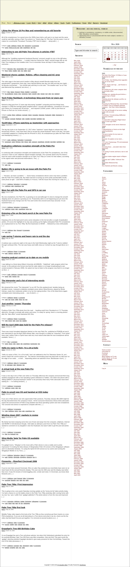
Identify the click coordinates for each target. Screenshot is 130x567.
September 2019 (79, 191)
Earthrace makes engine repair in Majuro (114, 156)
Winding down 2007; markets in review (20, 415)
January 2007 (78, 440)
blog (39, 23)
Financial (105, 221)
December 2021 (78, 147)
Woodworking (106, 341)
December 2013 (78, 304)
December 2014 (78, 285)
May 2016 (77, 257)
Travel (104, 331)
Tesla (103, 324)
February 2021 (78, 164)
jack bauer (10, 365)
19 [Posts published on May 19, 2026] (112, 57)
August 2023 (78, 114)
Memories (10, 68)
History (30, 115)
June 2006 (77, 452)
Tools (103, 329)
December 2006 (78, 442)
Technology (28, 45)
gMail (44, 23)
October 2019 (78, 190)
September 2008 (79, 408)
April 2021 (77, 160)
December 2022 (78, 127)
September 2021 (79, 152)
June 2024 (77, 98)
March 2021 (77, 162)
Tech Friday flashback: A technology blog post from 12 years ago (32, 98)
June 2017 (77, 236)
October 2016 (78, 249)
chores (16, 93)
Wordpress (83, 565)
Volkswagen (35, 501)
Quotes (104, 293)
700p (6, 299)
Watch (104, 338)
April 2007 (77, 435)
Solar (103, 313)
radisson (10, 253)
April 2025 (77, 82)
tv (35, 457)
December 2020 (78, 167)
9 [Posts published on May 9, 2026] (125, 52)
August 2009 (78, 390)
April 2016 (77, 259)
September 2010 (79, 368)
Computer (24, 115)
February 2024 (78, 105)
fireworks (13, 480)
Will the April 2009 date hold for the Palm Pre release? (27, 325)
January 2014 (78, 303)
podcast (14, 276)
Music (104, 270)
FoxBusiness (76, 23)
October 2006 (78, 445)
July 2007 (77, 431)
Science (104, 306)
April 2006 (77, 455)
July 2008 (77, 411)
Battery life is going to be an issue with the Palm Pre (26, 169)
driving (10, 320)
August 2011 (78, 350)
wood (29, 70)
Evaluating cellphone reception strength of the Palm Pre (28, 146)
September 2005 (79, 467)
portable (27, 118)
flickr (6, 434)
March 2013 (77, 319)
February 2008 (78, 419)
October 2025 (78, 72)
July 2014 (77, 293)
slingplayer (23, 457)
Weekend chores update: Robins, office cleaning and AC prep (31, 75)
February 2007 (78, 439)
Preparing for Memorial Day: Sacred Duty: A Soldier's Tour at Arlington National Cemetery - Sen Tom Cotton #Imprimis (115, 105)
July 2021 (77, 155)
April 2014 (77, 298)
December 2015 (78, 265)
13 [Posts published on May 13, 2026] (115, 55)
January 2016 (78, 263)
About (9, 23)
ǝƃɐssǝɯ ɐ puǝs (19, 23)
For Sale (104, 225)
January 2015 (78, 283)
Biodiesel (105, 195)
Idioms (104, 247)
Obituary (104, 275)
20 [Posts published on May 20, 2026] (115, 57)
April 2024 (77, 101)
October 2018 (78, 209)
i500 (22, 142)
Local (15, 478)
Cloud (104, 205)
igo (9, 434)
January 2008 (78, 421)
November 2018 (79, 208)
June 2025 (77, 78)
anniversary (8, 142)
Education (105, 213)
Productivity (48, 115)
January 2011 (78, 362)
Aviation (104, 192)
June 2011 (77, 354)
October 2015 (78, 268)
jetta (13, 503)
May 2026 (77, 60)
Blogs (13, 115)
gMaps (56, 23)
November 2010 (79, 365)
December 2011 (78, 344)
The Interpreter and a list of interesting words (23, 280)
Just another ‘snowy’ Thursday (16, 304)
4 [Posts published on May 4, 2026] (108, 52)
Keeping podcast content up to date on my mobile (25, 257)
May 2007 (77, 434)
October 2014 (78, 288)
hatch (29, 93)
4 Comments (42, 501)
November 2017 (79, 227)
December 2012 (78, 324)
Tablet (53, 115)
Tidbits (104, 326)
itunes (6, 276)
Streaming (105, 318)
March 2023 (77, 123)
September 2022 (79, 132)
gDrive (50, 23)
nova (20, 411)
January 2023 (78, 126)
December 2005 (78, 462)
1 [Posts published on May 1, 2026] (122, 50)
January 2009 (78, 401)
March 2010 (77, 378)
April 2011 (77, 357)
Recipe (104, 298)
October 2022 (78, 131)
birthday (7, 547)
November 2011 (79, 345)
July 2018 (77, 214)
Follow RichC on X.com (109, 358)
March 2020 (77, 182)
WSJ (89, 23)
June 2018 (77, 216)
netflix (16, 299)
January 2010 (78, 381)
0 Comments (35, 45)
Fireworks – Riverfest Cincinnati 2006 (19, 461)
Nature (12, 92)
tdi (19, 503)
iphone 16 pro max (14, 47)
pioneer (43, 93)
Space (104, 315)
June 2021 (77, 157)
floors (6, 70)
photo (20, 299)
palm (21, 47)
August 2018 (78, 213)
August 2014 (78, 291)
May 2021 (77, 159)
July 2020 (77, 175)
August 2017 (78, 232)
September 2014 (79, 290)
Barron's (96, 23)
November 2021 (79, 149)
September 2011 (79, 349)
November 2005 (79, 463)
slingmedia (16, 457)
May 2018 (77, 218)
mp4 (17, 480)
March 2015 (77, 280)
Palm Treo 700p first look (13, 507)
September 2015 (79, 270)
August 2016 (78, 252)
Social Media (20, 68)
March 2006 (77, 457)
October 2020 (78, 170)
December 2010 (78, 363)
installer (15, 70)
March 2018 (77, 221)
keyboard (12, 434)
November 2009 (79, 385)
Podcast (104, 284)
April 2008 (77, 416)
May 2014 (77, 296)
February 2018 (78, 222)
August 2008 (78, 409)
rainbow (16, 253)
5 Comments (17, 409)
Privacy (104, 288)
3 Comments (17, 386)
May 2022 (77, 139)
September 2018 (79, 211)
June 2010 (77, 373)
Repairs (104, 302)
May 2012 (77, 336)
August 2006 (78, 449)
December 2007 (78, 422)
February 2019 (78, 203)
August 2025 (78, 75)
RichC (34, 23)
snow (17, 320)
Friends (104, 226)
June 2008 (77, 413)
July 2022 (77, 136)
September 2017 (79, 231)
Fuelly (68, 23)
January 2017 (78, 244)
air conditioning (9, 93)
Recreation (105, 300)
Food (103, 223)
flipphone (18, 142)
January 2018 (78, 224)
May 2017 (77, 237)
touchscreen (33, 343)
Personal (17, 92)
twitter (25, 70)
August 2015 (78, 272)
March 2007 (77, 437)
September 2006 (79, 447)
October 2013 (78, 308)
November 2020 (79, 168)
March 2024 (77, 103)
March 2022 (77, 142)
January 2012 (78, 342)
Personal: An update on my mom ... (112, 139)
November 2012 (79, 326)
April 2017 (77, 239)
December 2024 (78, 88)
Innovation (35, 115)
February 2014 (78, 301)
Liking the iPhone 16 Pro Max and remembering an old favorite (31, 30)
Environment (106, 218)
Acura (104, 177)
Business (104, 202)
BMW (104, 198)
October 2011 (78, 347)
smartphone (26, 47)
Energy (104, 215)
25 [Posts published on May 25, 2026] (108, 59)
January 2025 (78, 87)
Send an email (106, 350)
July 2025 (77, 77)
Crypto (104, 210)
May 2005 (77, 473)
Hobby (104, 234)
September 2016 (79, 250)
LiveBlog (105, 252)
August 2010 (78, 370)
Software (104, 311)
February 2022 (78, 144)
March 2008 (77, 417)
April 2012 (77, 337)
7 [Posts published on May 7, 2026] (118, 52)
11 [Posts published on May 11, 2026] (108, 55)
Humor (104, 243)
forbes (10, 70)
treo (34, 47)
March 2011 (77, 358)
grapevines (25, 93)
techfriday (39, 118)
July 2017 (77, 234)
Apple (8, 45)
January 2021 (78, 165)
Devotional (103, 23)
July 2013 (77, 313)
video (27, 480)
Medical (104, 259)
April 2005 (77, 475)
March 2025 (77, 83)
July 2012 (77, 332)
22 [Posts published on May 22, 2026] (122, 57)
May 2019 (77, 198)
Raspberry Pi (106, 297)
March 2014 (77, 299)
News (103, 274)
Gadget (22, 501)
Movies (16, 297)
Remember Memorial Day (110, 162)
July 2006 (77, 450)
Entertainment (106, 216)
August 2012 (78, 331)
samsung (34, 142)
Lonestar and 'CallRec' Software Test (113, 159)
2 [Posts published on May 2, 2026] (125, 50)
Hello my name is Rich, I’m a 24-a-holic (20, 348)
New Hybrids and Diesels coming (112, 166)
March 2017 (77, 241)
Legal (103, 251)
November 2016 (79, 247)
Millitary (104, 266)
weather (24, 320)
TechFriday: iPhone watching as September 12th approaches (30, 123)
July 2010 (77, 372)
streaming (29, 457)
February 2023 (78, 124)
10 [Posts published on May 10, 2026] (105, 55)
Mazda (104, 257)
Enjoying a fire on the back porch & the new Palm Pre (27, 213)
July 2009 (77, 391)
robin (49, 93)
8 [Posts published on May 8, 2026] (122, 52)
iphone (26, 142)
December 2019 (78, 186)
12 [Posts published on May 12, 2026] (112, 55)
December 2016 (78, 245)
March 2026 (77, 64)
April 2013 (77, 318)
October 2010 (78, 367)
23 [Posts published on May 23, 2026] (126, 57)
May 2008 (77, 414)
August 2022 (78, 134)
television (19, 365)
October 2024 (78, 91)
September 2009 (79, 388)
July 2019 (77, 195)
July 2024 (77, 96)
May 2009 (77, 395)
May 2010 (77, 375)
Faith (103, 220)
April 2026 (77, 62)
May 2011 (77, 355)
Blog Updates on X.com (109, 356)
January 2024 (78, 106)
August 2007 (78, 429)
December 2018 (78, 206)
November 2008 (79, 404)
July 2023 (77, 116)
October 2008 (78, 406)
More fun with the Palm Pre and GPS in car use (24, 190)
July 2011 (77, 352)
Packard (104, 277)
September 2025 (79, 73)
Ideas (103, 246)
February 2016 (78, 262)
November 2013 (79, 306)
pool (46, 93)
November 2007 (79, 424)
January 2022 (78, 145)
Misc (14, 68)
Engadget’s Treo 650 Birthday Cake (18, 529)
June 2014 (77, 295)
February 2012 (78, 340)
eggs (19, 93)
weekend (56, 93)
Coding (104, 207)
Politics (104, 285)
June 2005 (77, 472)
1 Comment (31, 68)
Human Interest (106, 241)
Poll (103, 287)
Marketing (105, 256)
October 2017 (78, 229)
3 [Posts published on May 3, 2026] (104, 52)
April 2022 (77, 141)
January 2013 (78, 322)
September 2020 (79, 172)
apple (13, 142)
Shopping (105, 308)
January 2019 (78, 204)
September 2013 (79, 309)
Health (104, 231)
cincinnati (7, 480)
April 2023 (77, 121)
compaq (7, 118)
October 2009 (78, 386)
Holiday (104, 236)
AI (103, 180)
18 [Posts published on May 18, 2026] (108, 57)
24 (5, 365)
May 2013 (77, 316)
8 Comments (26, 230)
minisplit (34, 93)
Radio (104, 295)
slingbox (10, 457)
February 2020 (78, 183)
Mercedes (105, 262)
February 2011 (78, 360)
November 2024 (79, 90)
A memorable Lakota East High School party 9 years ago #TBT (114, 120)
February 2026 (78, 65)
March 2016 (77, 260)
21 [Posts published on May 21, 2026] (119, 57)
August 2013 (78, 311)
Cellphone (14, 45)
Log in (104, 368)
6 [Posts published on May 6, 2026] (115, 52)
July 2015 (77, 273)
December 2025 (78, 68)
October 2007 (78, 426)
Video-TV (16, 363)
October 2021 (78, 150)
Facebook (105, 353)
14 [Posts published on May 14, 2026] (119, 55)
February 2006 (78, 458)
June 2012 (77, 334)
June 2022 (77, 137)
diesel (10, 503)
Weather (27, 92)
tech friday (33, 118)
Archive (9, 115)
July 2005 (77, 470)
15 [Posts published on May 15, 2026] (122, 55)
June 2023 (77, 118)
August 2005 (78, 468)
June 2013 (77, 314)
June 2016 (77, 255)
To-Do (104, 328)
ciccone (7, 524)
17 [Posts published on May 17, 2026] (105, 57)
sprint (27, 209)
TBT (23, 45)
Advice (104, 179)
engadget (12, 547)
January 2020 (78, 185)
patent (18, 343)
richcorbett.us (106, 351)
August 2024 (78, 95)
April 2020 (77, 180)
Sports (104, 316)
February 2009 (78, 399)
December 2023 (78, 108)
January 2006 (78, 460)
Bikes (103, 193)
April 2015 (77, 278)
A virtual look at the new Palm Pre (18, 369)
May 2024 (77, 100)
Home (3, 23)
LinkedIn (104, 355)
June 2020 (77, 177)
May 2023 (77, 119)
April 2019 (77, 200)
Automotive (10, 501)
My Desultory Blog (103, 8)
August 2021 (78, 154)
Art (103, 187)
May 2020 (77, 178)
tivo (24, 299)
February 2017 (78, 242)
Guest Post (105, 229)
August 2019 (78, 193)
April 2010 (77, 376)
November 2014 (79, 286)
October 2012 (78, 327)
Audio (8, 274)
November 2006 (79, 444)
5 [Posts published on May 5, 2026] (111, 52)
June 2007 (77, 432)
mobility (12, 524)
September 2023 (79, 113)
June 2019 (77, 196)
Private (104, 290)
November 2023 (79, 109)
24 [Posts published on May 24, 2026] (105, 59)
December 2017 (78, 226)
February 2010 (78, 380)
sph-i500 (47, 142)
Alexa (104, 182)
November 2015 (79, 267)
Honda (104, 238)
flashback (18, 118)
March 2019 (77, 201)
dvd (9, 299)
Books (104, 200)
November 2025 (79, 70)
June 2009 (77, 393)
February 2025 (78, 85)
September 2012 (79, 329)
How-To (25, 274)
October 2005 (78, 465)
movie (12, 299)
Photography (106, 280)
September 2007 (79, 427)
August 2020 (78, 173)
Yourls (62, 23)
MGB (103, 264)
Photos (19, 45)
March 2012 (77, 339)
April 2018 (77, 219)
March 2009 (77, 398)
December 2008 (78, 403)
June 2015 (77, 275)
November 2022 (79, 129)
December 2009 (78, 383)
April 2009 (77, 396)
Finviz (84, 23)
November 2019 (79, 188)
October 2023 (78, 111)
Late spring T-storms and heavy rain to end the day (26, 236)
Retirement (105, 303)
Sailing (104, 305)
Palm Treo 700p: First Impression (17, 484)
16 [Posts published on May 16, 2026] (126, 55)
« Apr (114, 65)
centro (6, 47)
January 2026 (78, 67)
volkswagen (26, 503)
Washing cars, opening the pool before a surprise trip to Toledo (114, 95)
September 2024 (79, 93)
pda (22, 343)
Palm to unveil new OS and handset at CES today (25, 392)
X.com (28, 23)
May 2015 (77, 277)
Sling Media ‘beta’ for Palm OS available (20, 438)
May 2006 (77, 454)
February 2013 (78, 321)
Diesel (104, 211)
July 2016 (77, 254)
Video (24, 478)
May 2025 (77, 80)
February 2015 (78, 281)
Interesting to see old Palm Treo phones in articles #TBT (28, 52)
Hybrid (104, 244)
